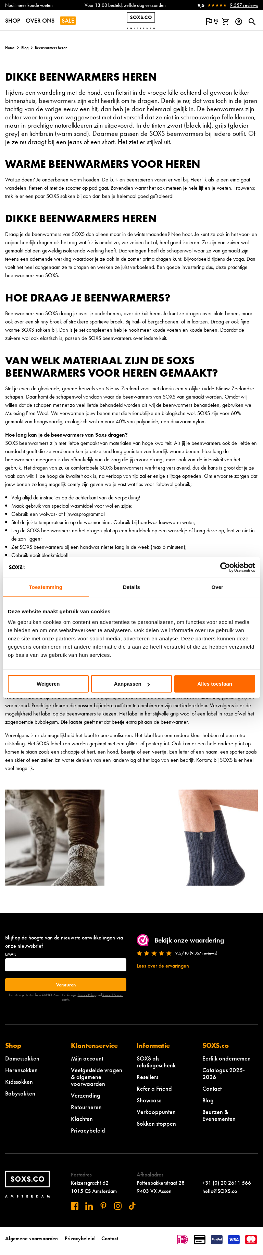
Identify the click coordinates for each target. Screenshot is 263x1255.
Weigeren (48, 684)
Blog (24, 47)
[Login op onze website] (239, 21)
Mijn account (87, 1058)
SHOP (12, 20)
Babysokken (20, 1093)
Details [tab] (131, 587)
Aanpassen (132, 684)
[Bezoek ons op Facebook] (74, 1206)
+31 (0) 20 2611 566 (226, 1182)
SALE (68, 20)
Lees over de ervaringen (163, 965)
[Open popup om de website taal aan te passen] (212, 21)
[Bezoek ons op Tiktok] (132, 1206)
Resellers (147, 1077)
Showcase (149, 1100)
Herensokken (21, 1070)
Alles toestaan (214, 684)
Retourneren (86, 1107)
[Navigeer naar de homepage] (140, 20)
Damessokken (22, 1058)
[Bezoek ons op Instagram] (118, 1206)
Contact (212, 1088)
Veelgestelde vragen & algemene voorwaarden (96, 1077)
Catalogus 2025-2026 (223, 1073)
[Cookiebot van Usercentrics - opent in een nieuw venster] (225, 567)
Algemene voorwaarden (31, 1238)
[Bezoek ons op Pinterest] (103, 1206)
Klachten (82, 1119)
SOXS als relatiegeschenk (156, 1061)
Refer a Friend (154, 1088)
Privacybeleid (88, 1130)
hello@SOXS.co (219, 1191)
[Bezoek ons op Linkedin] (89, 1206)
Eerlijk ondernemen (226, 1058)
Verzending (85, 1095)
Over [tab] (217, 587)
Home (10, 47)
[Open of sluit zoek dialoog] (252, 21)
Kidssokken (19, 1082)
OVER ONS (40, 20)
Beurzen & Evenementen (219, 1115)
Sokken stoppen (156, 1123)
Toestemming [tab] (46, 587)
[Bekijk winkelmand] (225, 21)
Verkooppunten (156, 1112)
